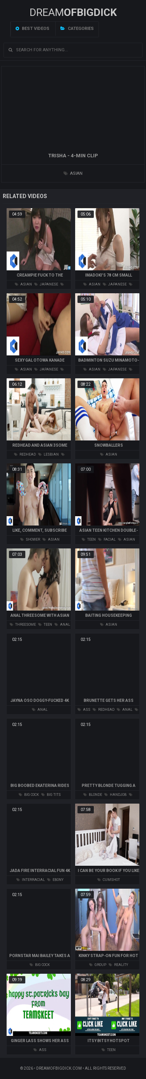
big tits (51, 795)
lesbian (48, 454)
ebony (55, 880)
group (97, 965)
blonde (92, 795)
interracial (30, 880)
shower (30, 539)
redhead (25, 454)
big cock (29, 795)
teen (89, 539)
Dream (73, 12)
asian (73, 173)
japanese (46, 284)
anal (62, 625)
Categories (77, 28)
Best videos (32, 28)
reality (118, 965)
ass (83, 710)
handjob (115, 795)
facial (107, 539)
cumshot (108, 880)
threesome (23, 625)
